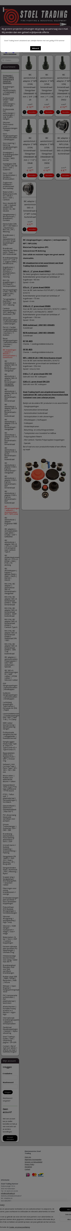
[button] (35, 48)
